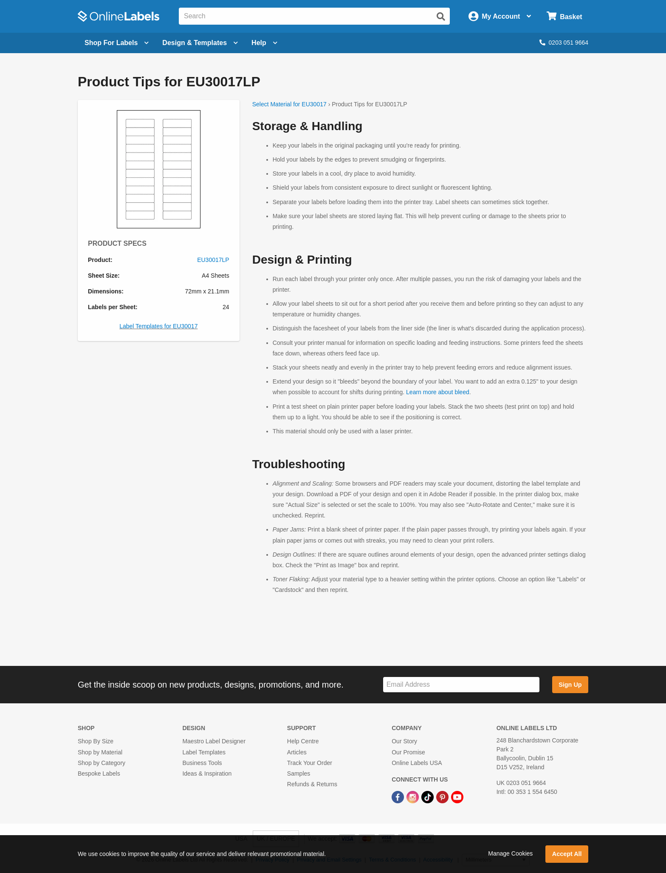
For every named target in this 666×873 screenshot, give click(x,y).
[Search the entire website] (314, 16)
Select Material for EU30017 (289, 104)
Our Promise (408, 752)
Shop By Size (95, 741)
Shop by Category (101, 762)
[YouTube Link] (457, 796)
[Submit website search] (441, 16)
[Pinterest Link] (443, 796)
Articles (297, 752)
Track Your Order (309, 762)
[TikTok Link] (428, 796)
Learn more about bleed (437, 392)
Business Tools (202, 762)
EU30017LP (213, 259)
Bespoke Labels (99, 773)
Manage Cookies (510, 853)
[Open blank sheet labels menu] (116, 43)
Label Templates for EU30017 (158, 326)
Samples (298, 773)
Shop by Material (100, 752)
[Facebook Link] (399, 796)
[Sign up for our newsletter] (461, 685)
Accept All (567, 853)
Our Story (404, 741)
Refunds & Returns (312, 784)
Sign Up (570, 684)
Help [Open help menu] (264, 42)
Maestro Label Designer (214, 741)
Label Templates (204, 752)
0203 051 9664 (563, 42)
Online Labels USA (417, 762)
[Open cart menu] (564, 16)
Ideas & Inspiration (206, 773)
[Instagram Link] (413, 796)
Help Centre (303, 741)
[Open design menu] (200, 43)
